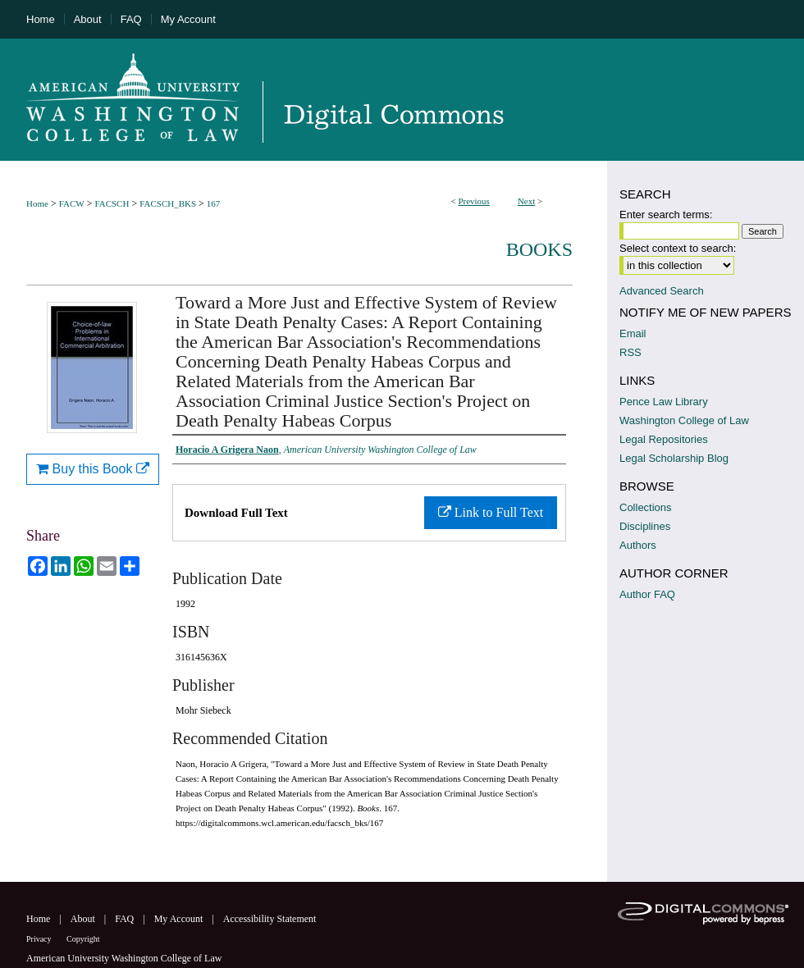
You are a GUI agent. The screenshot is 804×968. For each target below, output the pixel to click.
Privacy (39, 938)
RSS (630, 352)
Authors (637, 545)
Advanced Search (661, 291)
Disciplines (644, 526)
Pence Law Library (663, 401)
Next (526, 201)
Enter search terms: (665, 214)
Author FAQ (647, 594)
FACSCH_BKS (167, 203)
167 (214, 203)
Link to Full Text (490, 512)
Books (539, 249)
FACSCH (111, 203)
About (84, 919)
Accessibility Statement (270, 919)
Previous (474, 201)
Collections (645, 507)
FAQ (125, 919)
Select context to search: (677, 248)
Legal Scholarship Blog (674, 458)
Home (37, 203)
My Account (180, 919)
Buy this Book (92, 469)
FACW (72, 203)
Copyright (83, 938)
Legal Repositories (663, 439)
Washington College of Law (684, 420)
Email (632, 333)
